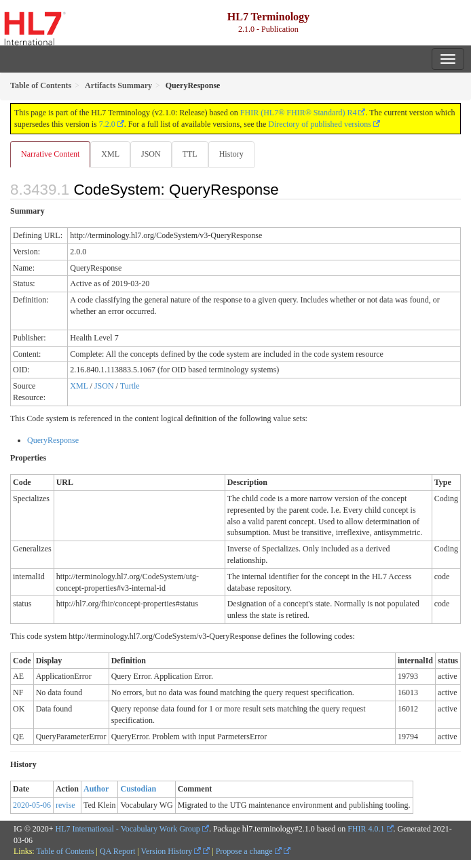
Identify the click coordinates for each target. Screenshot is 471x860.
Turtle (130, 386)
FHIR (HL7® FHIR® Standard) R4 (298, 112)
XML (110, 154)
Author (96, 789)
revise (65, 805)
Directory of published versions (319, 124)
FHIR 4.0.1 (365, 829)
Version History (171, 851)
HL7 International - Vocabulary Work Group (128, 829)
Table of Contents (65, 851)
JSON (151, 154)
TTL (190, 154)
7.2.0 (107, 124)
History (231, 154)
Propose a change (249, 851)
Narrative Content (50, 154)
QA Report (117, 851)
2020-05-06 (32, 805)
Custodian (138, 789)
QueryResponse (53, 440)
